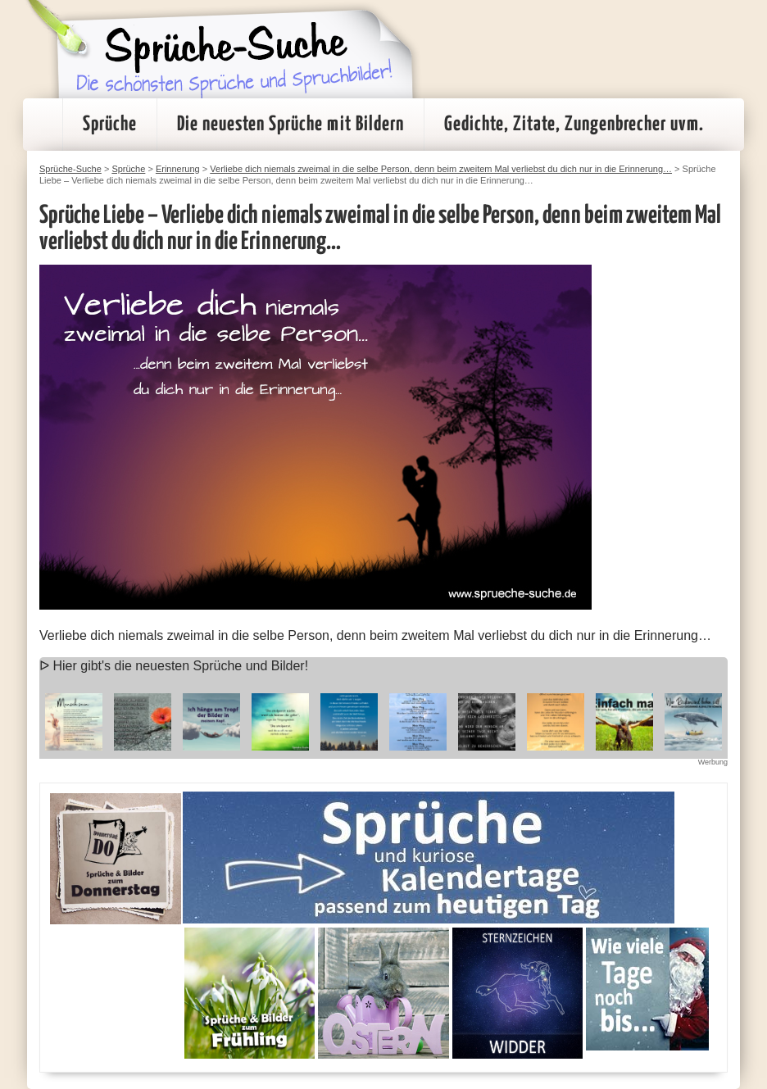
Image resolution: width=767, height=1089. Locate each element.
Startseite (42, 124)
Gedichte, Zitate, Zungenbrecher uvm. (574, 124)
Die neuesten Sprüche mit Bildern (290, 124)
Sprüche (110, 124)
